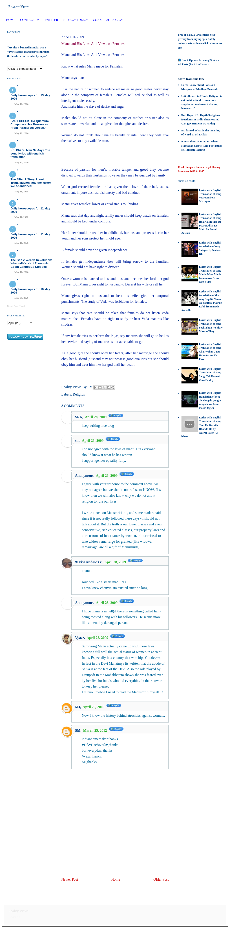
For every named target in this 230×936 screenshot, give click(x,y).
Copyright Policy (108, 20)
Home (10, 20)
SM (77, 730)
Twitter (51, 20)
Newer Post (69, 879)
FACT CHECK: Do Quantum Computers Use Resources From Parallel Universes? (30, 124)
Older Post (161, 879)
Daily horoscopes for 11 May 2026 (30, 236)
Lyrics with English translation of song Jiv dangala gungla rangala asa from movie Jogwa (210, 400)
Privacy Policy (75, 20)
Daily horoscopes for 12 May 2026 (30, 210)
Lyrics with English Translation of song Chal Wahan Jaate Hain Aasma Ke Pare (210, 352)
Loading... (15, 917)
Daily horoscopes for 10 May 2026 (30, 290)
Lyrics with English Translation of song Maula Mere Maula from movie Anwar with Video (210, 274)
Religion (79, 394)
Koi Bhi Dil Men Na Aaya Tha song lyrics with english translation (30, 153)
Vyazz (79, 638)
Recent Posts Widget (16, 306)
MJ (77, 707)
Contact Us (30, 20)
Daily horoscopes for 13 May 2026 (30, 97)
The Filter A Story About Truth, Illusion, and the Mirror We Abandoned (31, 183)
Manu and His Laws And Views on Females (92, 44)
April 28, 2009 (96, 417)
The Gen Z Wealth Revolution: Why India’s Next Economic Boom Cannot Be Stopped (31, 263)
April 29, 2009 (94, 707)
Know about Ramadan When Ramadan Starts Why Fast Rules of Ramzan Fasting (201, 145)
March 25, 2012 (95, 730)
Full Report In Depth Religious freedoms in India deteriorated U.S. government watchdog (200, 119)
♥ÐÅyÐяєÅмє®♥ (88, 562)
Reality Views (18, 7)
